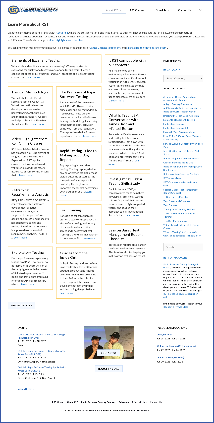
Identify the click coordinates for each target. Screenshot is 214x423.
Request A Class (108, 368)
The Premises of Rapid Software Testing (78, 94)
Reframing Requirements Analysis (30, 192)
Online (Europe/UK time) (170, 357)
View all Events (26, 388)
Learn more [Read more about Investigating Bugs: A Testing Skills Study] (132, 215)
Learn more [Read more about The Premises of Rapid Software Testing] (89, 136)
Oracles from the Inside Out (74, 255)
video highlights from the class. (66, 40)
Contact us (108, 352)
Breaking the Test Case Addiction (181, 115)
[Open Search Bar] (200, 9)
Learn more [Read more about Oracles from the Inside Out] (66, 293)
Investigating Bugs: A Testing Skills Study (125, 181)
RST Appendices (172, 178)
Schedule (165, 10)
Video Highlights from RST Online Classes (29, 141)
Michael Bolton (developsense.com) (146, 47)
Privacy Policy (139, 402)
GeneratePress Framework (134, 410)
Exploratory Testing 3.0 (175, 128)
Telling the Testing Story (176, 197)
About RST (116, 10)
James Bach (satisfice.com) (105, 47)
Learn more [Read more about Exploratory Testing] (27, 284)
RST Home (57, 402)
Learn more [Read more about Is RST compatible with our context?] (117, 100)
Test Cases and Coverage (176, 201)
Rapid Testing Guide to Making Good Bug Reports (78, 155)
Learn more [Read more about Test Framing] (88, 238)
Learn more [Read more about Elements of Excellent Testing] (33, 77)
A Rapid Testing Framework (177, 104)
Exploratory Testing (27, 252)
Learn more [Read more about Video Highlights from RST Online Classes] (25, 175)
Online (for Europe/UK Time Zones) (176, 345)
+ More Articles (21, 305)
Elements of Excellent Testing (35, 60)
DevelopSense (98, 410)
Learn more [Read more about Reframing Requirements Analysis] (20, 237)
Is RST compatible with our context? (127, 62)
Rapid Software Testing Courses (98, 402)
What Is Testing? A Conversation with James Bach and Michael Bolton (123, 122)
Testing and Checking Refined (179, 209)
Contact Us (184, 10)
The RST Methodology (29, 92)
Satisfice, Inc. (82, 410)
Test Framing (70, 210)
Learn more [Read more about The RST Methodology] (38, 124)
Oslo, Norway (164, 334)
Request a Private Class (175, 306)
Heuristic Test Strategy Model (179, 132)
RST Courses (141, 10)
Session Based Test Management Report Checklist (126, 234)
